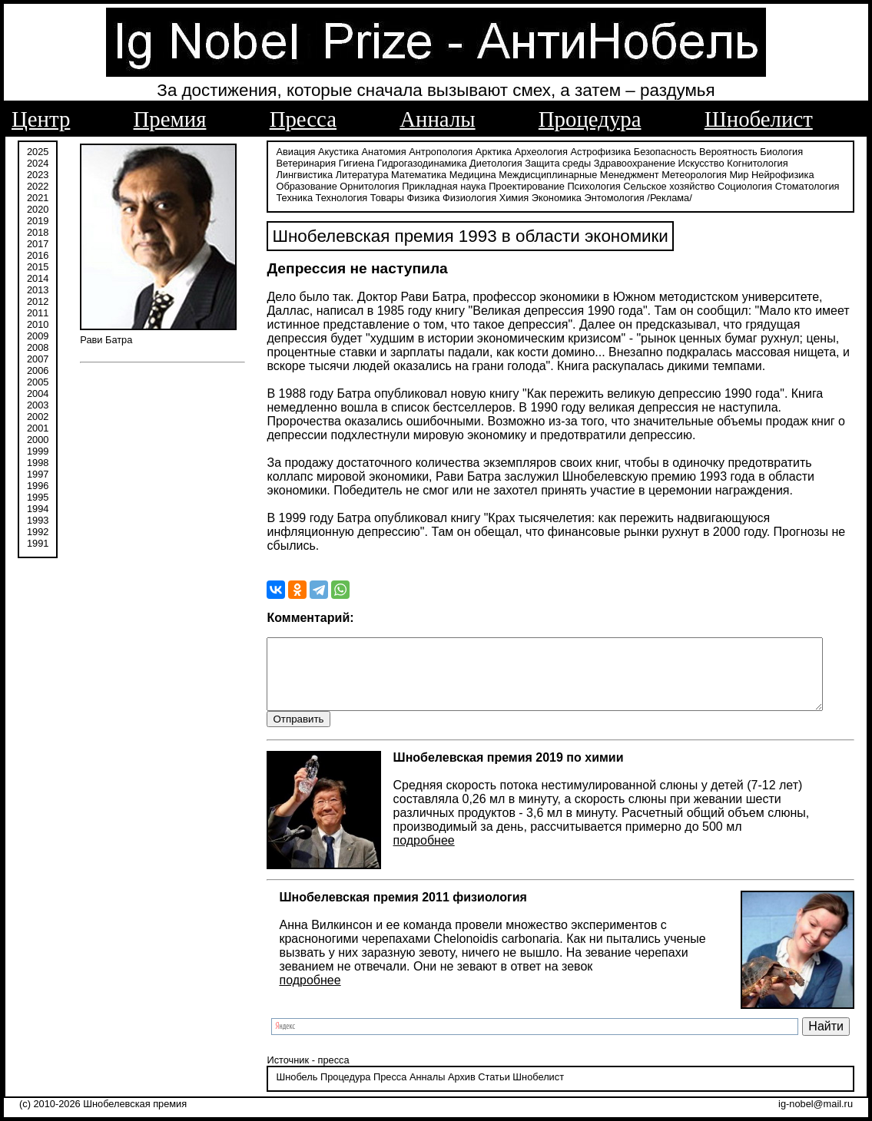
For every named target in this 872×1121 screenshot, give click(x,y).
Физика (376, 197)
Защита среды (550, 163)
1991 (37, 543)
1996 (37, 485)
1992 (37, 531)
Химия (467, 197)
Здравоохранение (626, 163)
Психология (522, 186)
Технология (294, 197)
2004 (37, 393)
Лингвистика (811, 163)
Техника (789, 186)
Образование (779, 174)
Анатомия (375, 151)
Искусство (693, 163)
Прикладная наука (372, 186)
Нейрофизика (715, 174)
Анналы (437, 119)
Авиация (287, 151)
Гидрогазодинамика (414, 163)
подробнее (415, 841)
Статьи (486, 1078)
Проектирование (455, 186)
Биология (773, 151)
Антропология (433, 151)
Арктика (485, 151)
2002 (37, 416)
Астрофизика (592, 151)
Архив (453, 1078)
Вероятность (720, 151)
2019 (37, 221)
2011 (37, 313)
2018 (37, 232)
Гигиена (348, 163)
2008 (37, 347)
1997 (37, 474)
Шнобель (289, 1078)
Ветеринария (298, 163)
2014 (37, 278)
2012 (37, 301)
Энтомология (567, 197)
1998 (37, 462)
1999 (37, 451)
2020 (37, 209)
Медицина (405, 174)
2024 (37, 163)
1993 (37, 520)
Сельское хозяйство (597, 186)
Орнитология (297, 186)
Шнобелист (759, 119)
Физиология (422, 197)
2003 (37, 405)
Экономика (509, 197)
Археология (532, 151)
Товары (339, 197)
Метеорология (627, 174)
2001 (37, 428)
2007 (37, 359)
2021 (37, 197)
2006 (37, 370)
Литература (294, 174)
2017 (37, 244)
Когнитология (749, 163)
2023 (37, 174)
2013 (37, 290)
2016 (37, 255)
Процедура (590, 119)
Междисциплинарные (481, 174)
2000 (37, 439)
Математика (351, 174)
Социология (673, 186)
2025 (37, 151)
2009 (37, 336)
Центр (41, 119)
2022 (37, 186)
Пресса (303, 119)
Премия (170, 119)
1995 (37, 497)
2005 (37, 382)
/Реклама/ (622, 197)
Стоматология (735, 186)
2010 (37, 324)
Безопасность (656, 151)
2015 (37, 267)
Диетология (488, 163)
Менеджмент (562, 174)
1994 (37, 508)
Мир (671, 174)
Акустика (330, 151)
